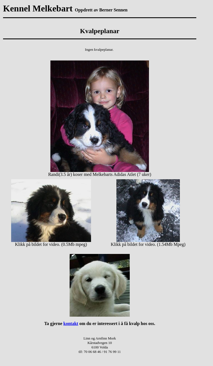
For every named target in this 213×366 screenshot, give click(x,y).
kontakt (70, 323)
